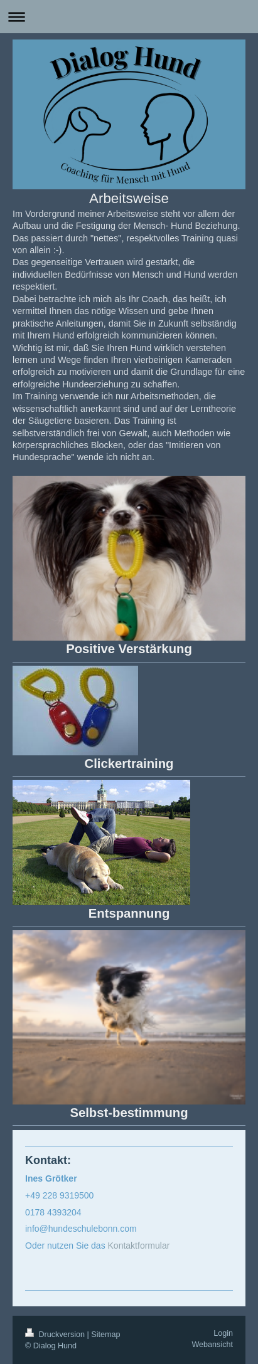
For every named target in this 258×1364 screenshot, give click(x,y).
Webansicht (212, 1344)
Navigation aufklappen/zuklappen (129, 16)
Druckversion (56, 1334)
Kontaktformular (139, 1246)
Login (223, 1333)
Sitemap (105, 1334)
